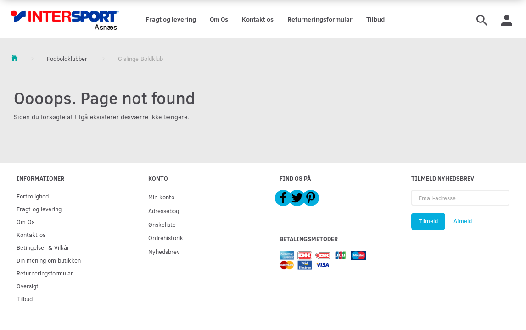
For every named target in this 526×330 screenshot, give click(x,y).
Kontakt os (258, 19)
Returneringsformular (320, 19)
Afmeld (462, 221)
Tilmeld (428, 221)
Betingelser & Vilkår (43, 247)
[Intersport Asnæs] (66, 19)
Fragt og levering (170, 19)
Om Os (219, 19)
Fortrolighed (33, 196)
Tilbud (375, 19)
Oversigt (28, 286)
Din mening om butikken (49, 260)
